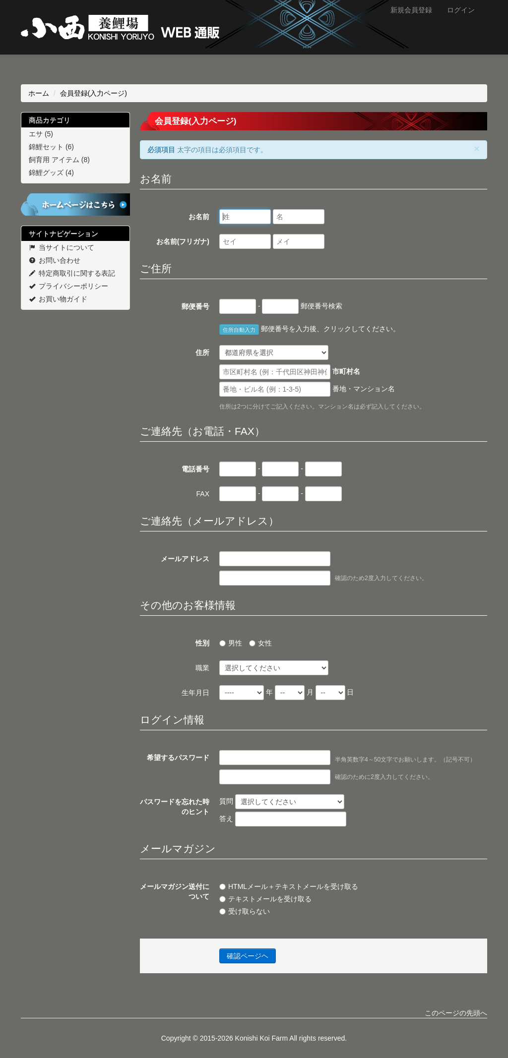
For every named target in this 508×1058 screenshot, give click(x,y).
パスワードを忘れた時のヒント (174, 807)
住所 (202, 352)
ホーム (38, 93)
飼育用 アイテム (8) (59, 160)
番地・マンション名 (307, 389)
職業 (202, 668)
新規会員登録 (411, 10)
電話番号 (195, 469)
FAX (202, 494)
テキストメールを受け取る (265, 899)
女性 (260, 643)
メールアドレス (185, 559)
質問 (281, 801)
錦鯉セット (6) (51, 147)
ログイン (461, 10)
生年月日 (195, 693)
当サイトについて (61, 247)
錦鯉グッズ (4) (51, 172)
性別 (202, 643)
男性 (230, 643)
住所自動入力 (239, 330)
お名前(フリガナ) (182, 241)
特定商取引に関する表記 (72, 273)
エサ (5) (41, 134)
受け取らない (244, 911)
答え (282, 819)
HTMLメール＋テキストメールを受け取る (288, 886)
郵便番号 (195, 306)
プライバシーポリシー (68, 286)
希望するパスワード (178, 758)
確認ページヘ (247, 956)
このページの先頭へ (456, 1013)
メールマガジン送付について (174, 891)
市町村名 (289, 371)
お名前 (199, 217)
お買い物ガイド (58, 299)
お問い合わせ (54, 260)
